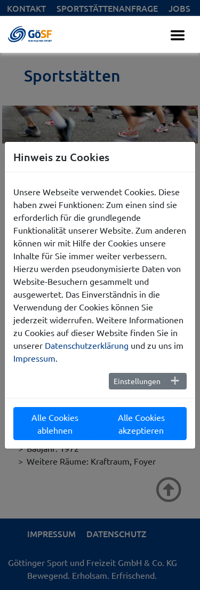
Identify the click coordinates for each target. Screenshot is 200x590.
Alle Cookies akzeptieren (141, 423)
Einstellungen (137, 381)
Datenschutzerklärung (87, 345)
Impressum (34, 358)
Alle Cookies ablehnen (54, 423)
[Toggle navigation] (177, 35)
